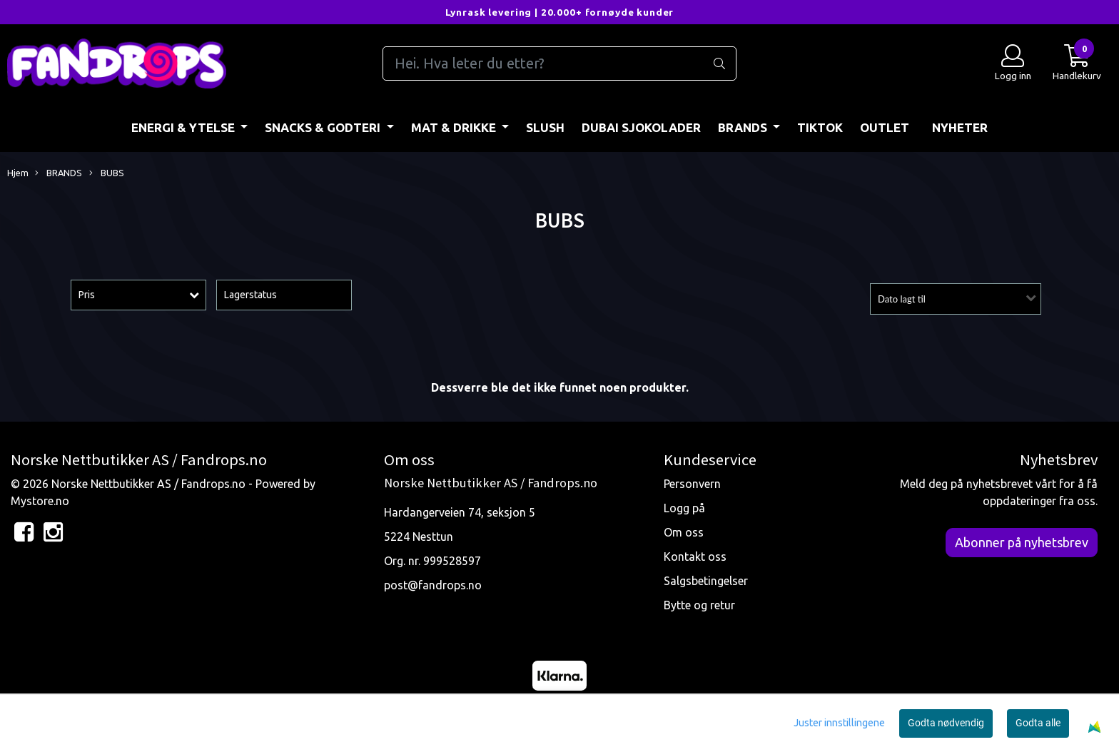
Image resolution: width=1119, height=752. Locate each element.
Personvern (692, 483)
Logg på (684, 508)
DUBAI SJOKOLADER (641, 127)
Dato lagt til (902, 299)
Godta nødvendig (946, 722)
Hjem (18, 173)
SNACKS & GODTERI (324, 127)
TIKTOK (820, 127)
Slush (545, 127)
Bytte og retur (699, 605)
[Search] (559, 63)
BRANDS (744, 127)
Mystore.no (40, 500)
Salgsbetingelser (706, 580)
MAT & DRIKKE (455, 127)
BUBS (106, 173)
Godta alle (1038, 722)
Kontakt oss (695, 556)
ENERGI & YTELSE (184, 127)
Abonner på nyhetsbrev (1021, 542)
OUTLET (884, 127)
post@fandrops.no (433, 585)
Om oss (684, 532)
